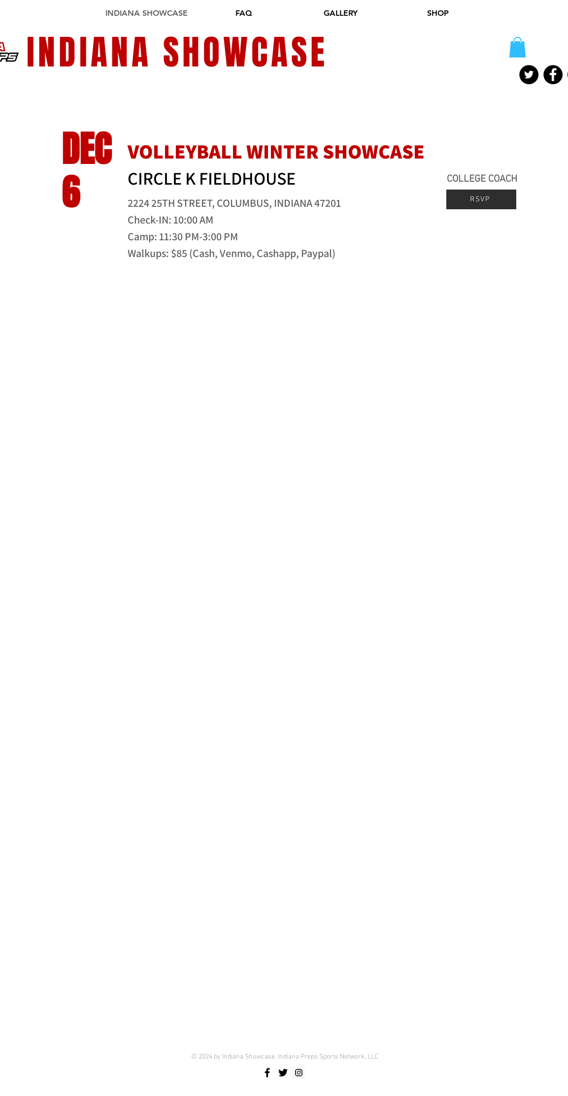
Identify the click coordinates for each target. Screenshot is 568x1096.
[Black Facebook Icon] (267, 1072)
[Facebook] (553, 74)
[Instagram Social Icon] (299, 1072)
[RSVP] (481, 199)
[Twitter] (528, 74)
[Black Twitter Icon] (283, 1072)
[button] (517, 47)
